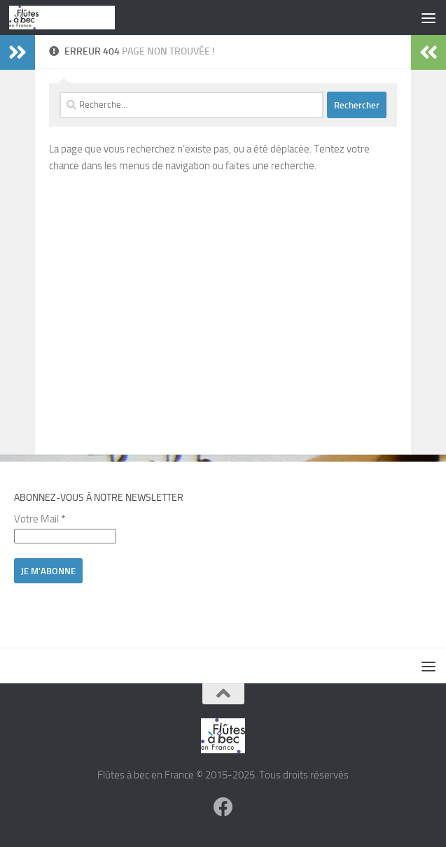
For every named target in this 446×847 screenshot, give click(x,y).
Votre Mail (39, 519)
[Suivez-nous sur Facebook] (223, 807)
